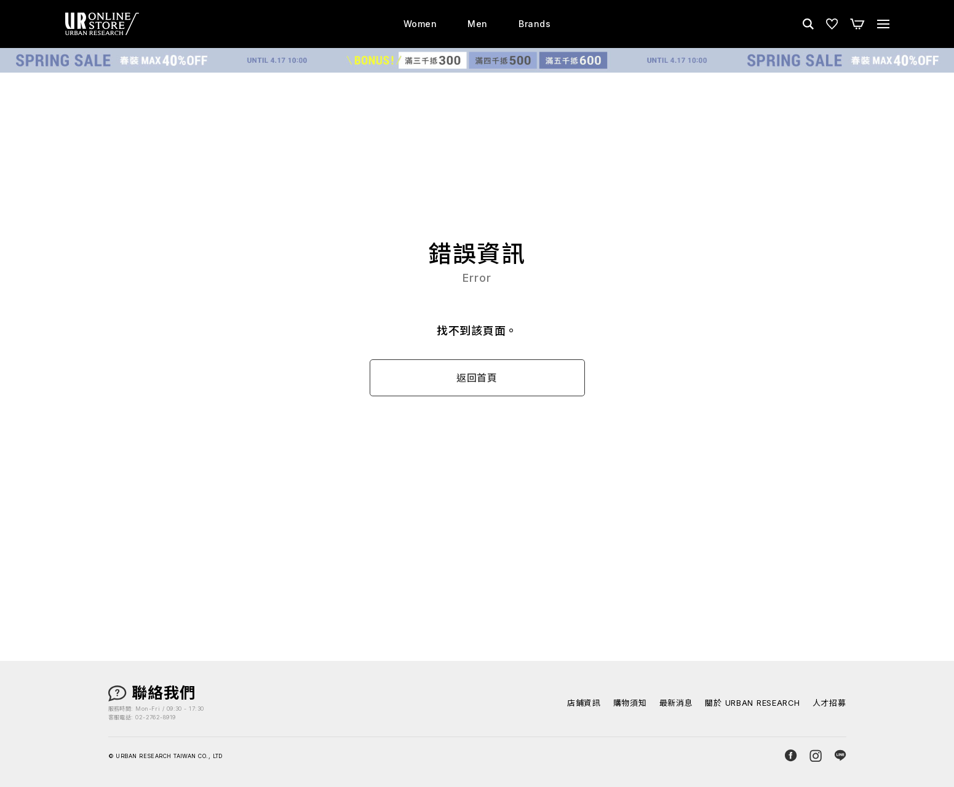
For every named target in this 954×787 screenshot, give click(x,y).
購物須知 (629, 704)
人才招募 (829, 704)
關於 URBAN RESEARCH (752, 704)
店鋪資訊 (583, 704)
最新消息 (675, 704)
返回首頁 (477, 378)
